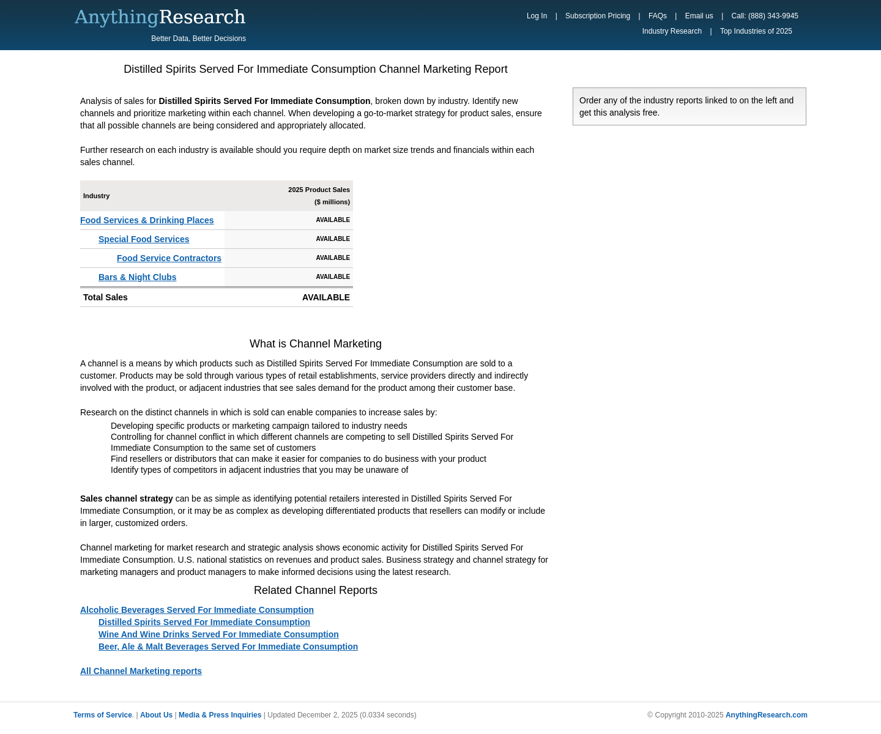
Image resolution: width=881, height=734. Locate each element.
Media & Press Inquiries (220, 715)
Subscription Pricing (597, 16)
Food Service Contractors (169, 258)
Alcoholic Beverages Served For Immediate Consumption (197, 610)
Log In (537, 16)
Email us (699, 16)
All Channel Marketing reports (141, 671)
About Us (156, 715)
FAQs (658, 16)
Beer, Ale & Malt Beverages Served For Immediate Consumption (228, 646)
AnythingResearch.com (767, 715)
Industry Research (672, 31)
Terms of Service (102, 715)
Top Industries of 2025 (756, 31)
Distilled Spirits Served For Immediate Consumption (204, 622)
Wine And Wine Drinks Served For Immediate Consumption (219, 634)
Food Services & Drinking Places (147, 220)
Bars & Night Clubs (138, 277)
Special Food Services (144, 239)
